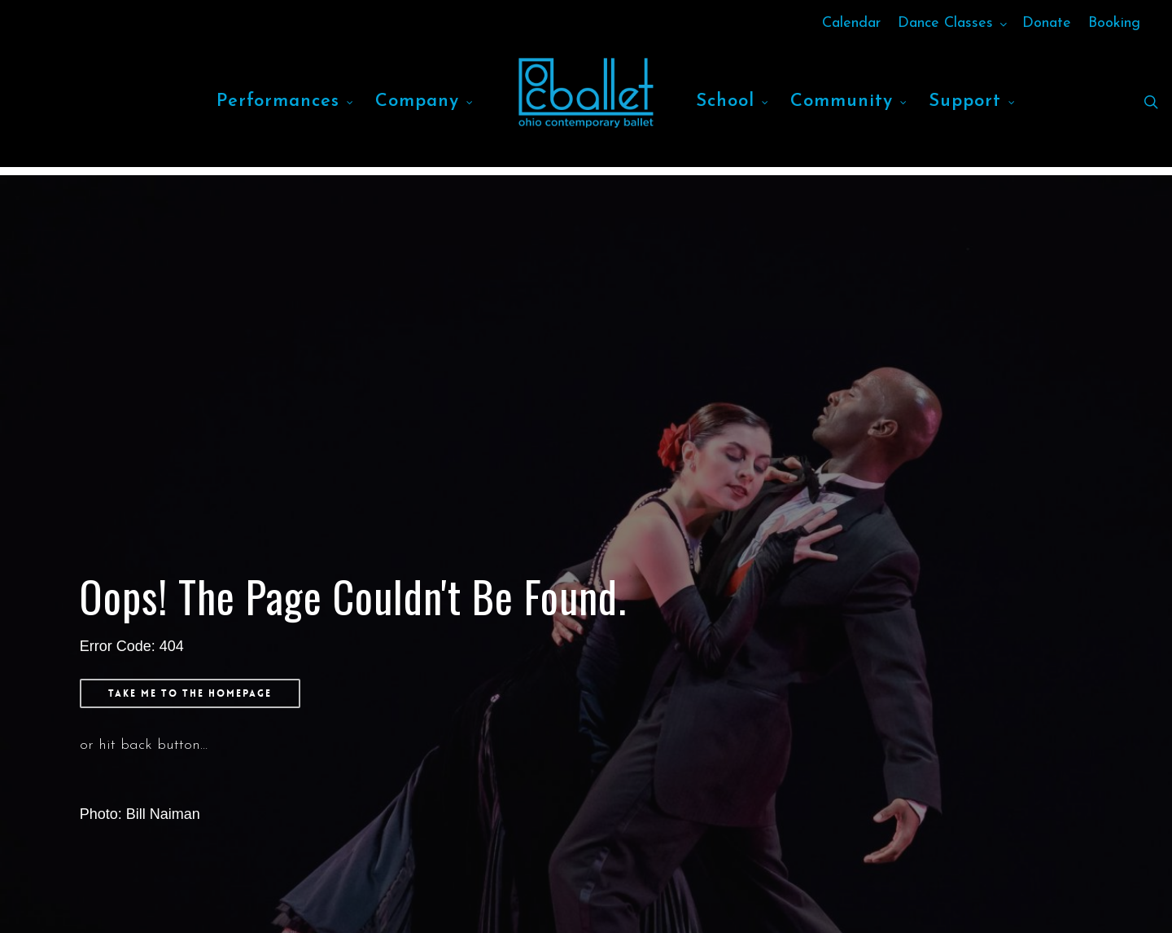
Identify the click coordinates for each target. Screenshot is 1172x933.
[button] (190, 693)
